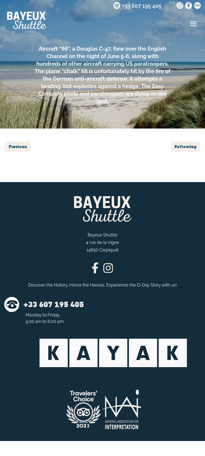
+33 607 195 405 (141, 6)
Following (185, 146)
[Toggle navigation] (193, 23)
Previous (18, 146)
